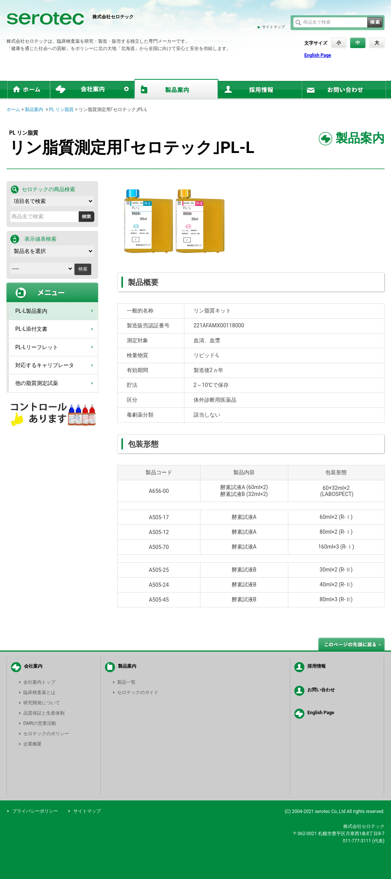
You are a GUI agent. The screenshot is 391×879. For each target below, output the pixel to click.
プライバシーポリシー (35, 811)
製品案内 (34, 109)
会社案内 (33, 666)
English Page (317, 55)
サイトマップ (273, 27)
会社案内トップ (39, 682)
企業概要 (32, 744)
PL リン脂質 (61, 109)
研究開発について (41, 702)
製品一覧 (126, 682)
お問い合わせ (321, 689)
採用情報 (316, 666)
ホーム (13, 109)
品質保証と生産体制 (44, 713)
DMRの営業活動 (39, 723)
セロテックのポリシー (46, 733)
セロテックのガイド (137, 692)
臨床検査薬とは (39, 692)
